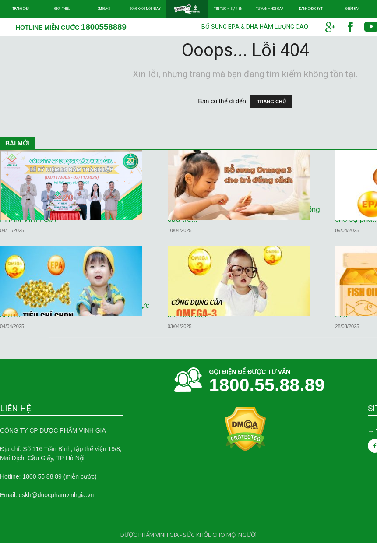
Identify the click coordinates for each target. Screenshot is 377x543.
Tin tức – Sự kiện (228, 9)
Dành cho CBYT (311, 9)
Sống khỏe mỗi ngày (145, 9)
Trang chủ (20, 9)
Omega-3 (104, 9)
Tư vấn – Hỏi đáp (269, 9)
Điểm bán (352, 9)
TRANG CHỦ (271, 101)
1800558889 (104, 27)
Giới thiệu (62, 9)
